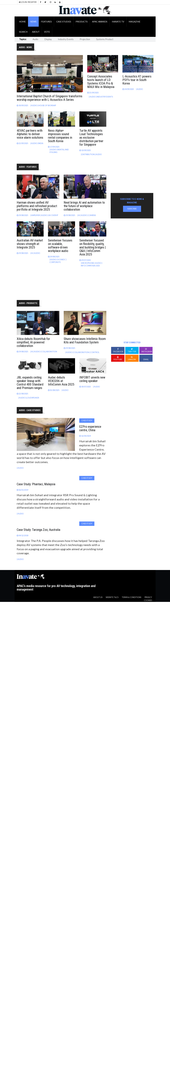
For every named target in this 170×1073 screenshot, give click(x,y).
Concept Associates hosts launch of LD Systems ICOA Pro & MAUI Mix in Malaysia (100, 82)
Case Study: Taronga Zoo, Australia (38, 530)
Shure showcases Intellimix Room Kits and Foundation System (85, 340)
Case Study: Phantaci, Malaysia (36, 484)
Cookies (148, 600)
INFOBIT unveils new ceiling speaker (92, 379)
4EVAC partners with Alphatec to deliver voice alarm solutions (30, 134)
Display (48, 39)
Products (82, 21)
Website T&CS (112, 597)
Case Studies (63, 21)
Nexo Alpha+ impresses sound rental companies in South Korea (60, 136)
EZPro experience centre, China (90, 428)
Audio (35, 39)
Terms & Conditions (131, 597)
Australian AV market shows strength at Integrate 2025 (30, 244)
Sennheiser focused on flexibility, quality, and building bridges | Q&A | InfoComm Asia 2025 (92, 247)
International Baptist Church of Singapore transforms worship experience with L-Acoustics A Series (49, 98)
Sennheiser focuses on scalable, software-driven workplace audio (60, 246)
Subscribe (132, 209)
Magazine (134, 21)
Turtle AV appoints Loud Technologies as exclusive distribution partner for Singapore (91, 137)
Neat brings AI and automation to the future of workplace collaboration (84, 206)
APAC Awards (99, 21)
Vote (47, 31)
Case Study (86, 420)
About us (97, 597)
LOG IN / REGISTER (28, 2)
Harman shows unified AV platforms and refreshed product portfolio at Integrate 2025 (37, 206)
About (36, 31)
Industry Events (66, 39)
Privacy (148, 597)
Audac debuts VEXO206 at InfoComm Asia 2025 (61, 381)
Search (23, 31)
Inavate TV (118, 21)
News (33, 21)
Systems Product (104, 39)
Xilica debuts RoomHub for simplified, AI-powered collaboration (33, 342)
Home (22, 21)
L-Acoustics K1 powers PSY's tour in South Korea (136, 80)
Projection (85, 39)
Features (46, 21)
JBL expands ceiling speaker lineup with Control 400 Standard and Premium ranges (30, 383)
